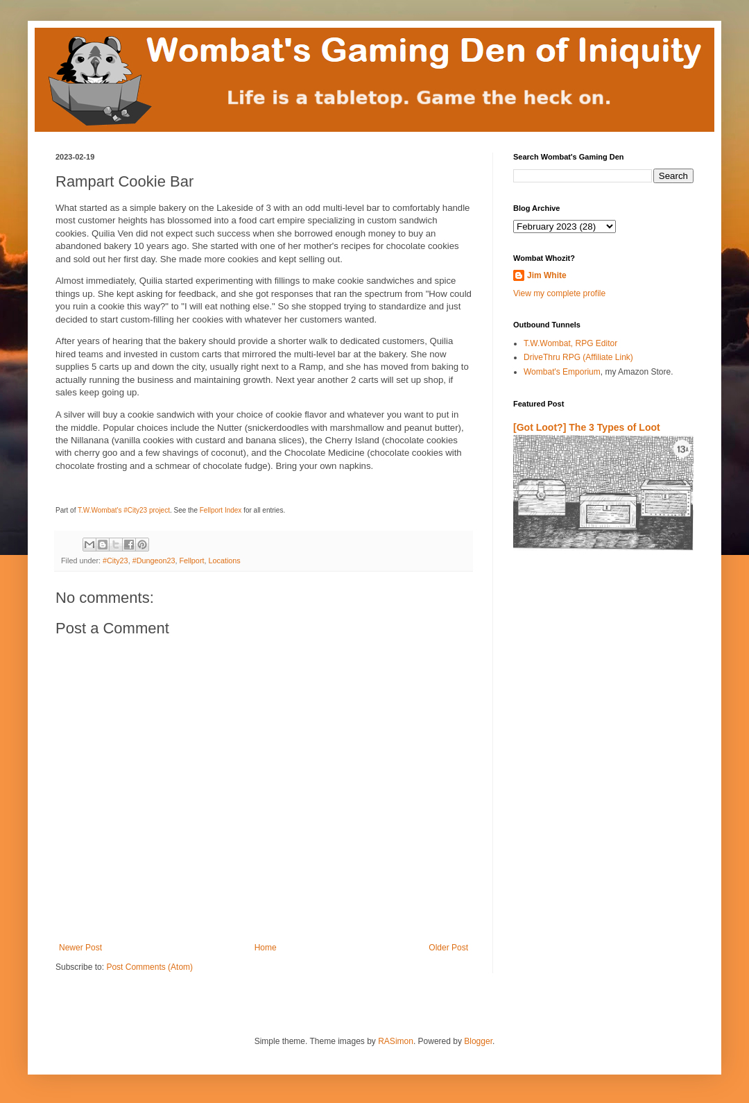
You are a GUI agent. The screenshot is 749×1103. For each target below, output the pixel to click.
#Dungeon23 (153, 560)
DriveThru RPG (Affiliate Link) (578, 357)
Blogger (478, 1041)
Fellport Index (221, 510)
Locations (224, 560)
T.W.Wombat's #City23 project (124, 510)
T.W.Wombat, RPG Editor (570, 343)
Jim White (547, 275)
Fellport (191, 560)
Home (266, 947)
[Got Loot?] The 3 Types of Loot (586, 427)
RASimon (395, 1041)
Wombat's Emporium (562, 372)
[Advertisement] (594, 724)
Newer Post (80, 947)
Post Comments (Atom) (149, 967)
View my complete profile (559, 293)
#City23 (115, 560)
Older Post (448, 947)
